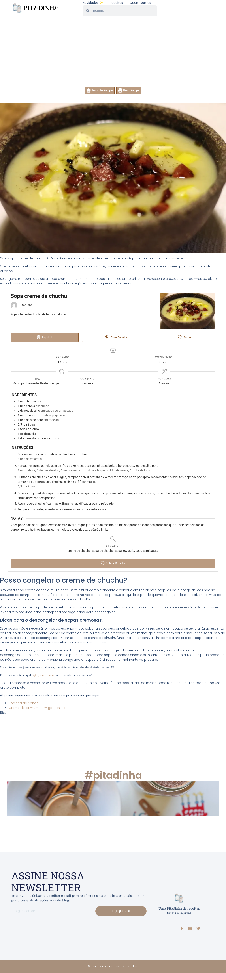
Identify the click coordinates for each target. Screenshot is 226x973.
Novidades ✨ (93, 2)
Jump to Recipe (100, 90)
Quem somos (140, 2)
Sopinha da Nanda (24, 703)
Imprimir (44, 337)
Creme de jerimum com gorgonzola (37, 708)
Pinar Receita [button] (116, 337)
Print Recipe (128, 90)
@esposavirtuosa (43, 675)
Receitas (116, 2)
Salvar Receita (113, 563)
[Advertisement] (113, 54)
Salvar (184, 337)
